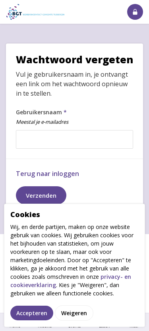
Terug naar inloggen (47, 173)
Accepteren (31, 314)
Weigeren (74, 314)
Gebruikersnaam (72, 118)
